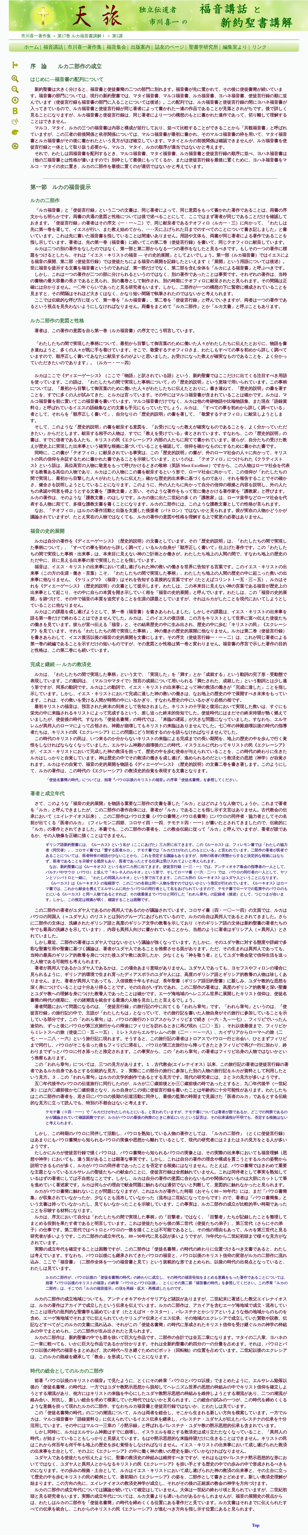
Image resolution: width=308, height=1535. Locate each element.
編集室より (235, 47)
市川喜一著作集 (85, 47)
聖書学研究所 (203, 47)
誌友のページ (169, 47)
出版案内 (140, 47)
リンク (259, 47)
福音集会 (116, 47)
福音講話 (53, 47)
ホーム (31, 47)
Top (255, 1525)
